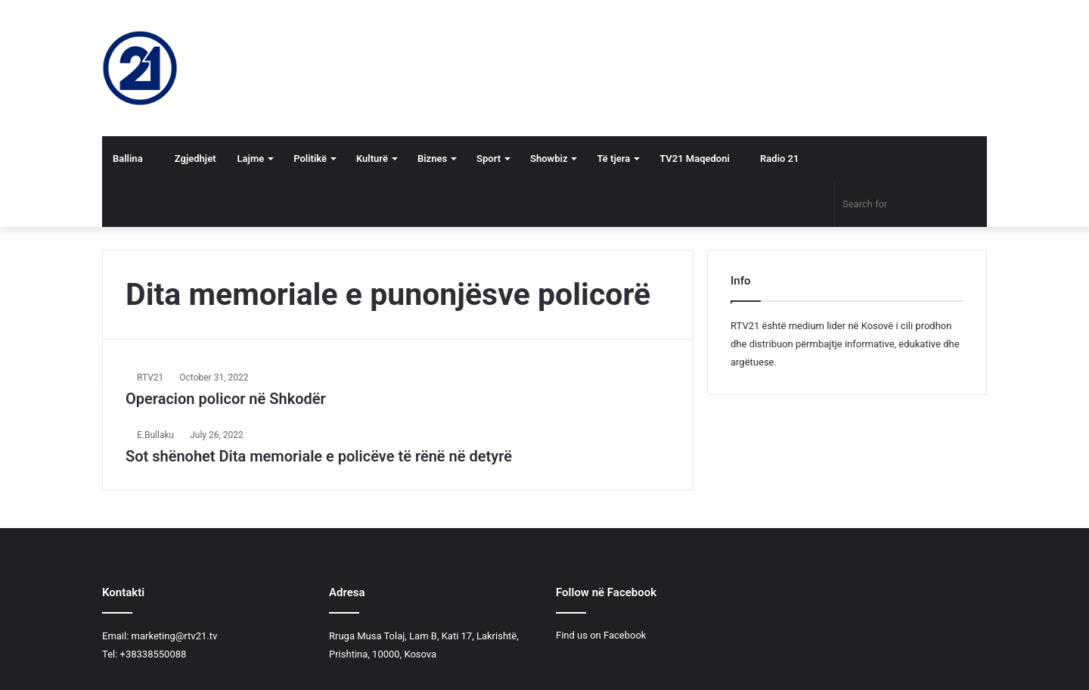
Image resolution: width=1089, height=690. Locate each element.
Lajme (251, 158)
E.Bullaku (155, 435)
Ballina (128, 158)
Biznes (432, 158)
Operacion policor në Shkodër (226, 399)
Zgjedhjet (190, 158)
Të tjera (613, 158)
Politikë (310, 158)
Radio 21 (775, 158)
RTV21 (150, 377)
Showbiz (548, 158)
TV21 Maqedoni (694, 158)
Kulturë (372, 158)
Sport (488, 158)
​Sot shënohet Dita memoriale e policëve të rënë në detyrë (319, 456)
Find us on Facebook (601, 635)
